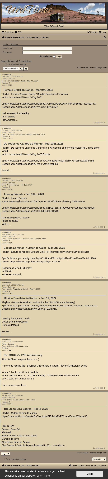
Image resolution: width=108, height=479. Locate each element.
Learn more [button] (43, 475)
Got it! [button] (90, 474)
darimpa (7, 74)
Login (5, 44)
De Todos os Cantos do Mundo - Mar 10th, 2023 (26, 134)
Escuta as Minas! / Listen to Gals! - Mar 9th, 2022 (26, 239)
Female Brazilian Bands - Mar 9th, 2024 (22, 81)
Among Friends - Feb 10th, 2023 (19, 185)
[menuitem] (18, 32)
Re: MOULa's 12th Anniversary (23, 355)
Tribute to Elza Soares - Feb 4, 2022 (21, 400)
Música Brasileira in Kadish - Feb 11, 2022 (23, 289)
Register (14, 44)
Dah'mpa (11, 79)
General (11, 344)
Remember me (47, 56)
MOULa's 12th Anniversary (17, 346)
